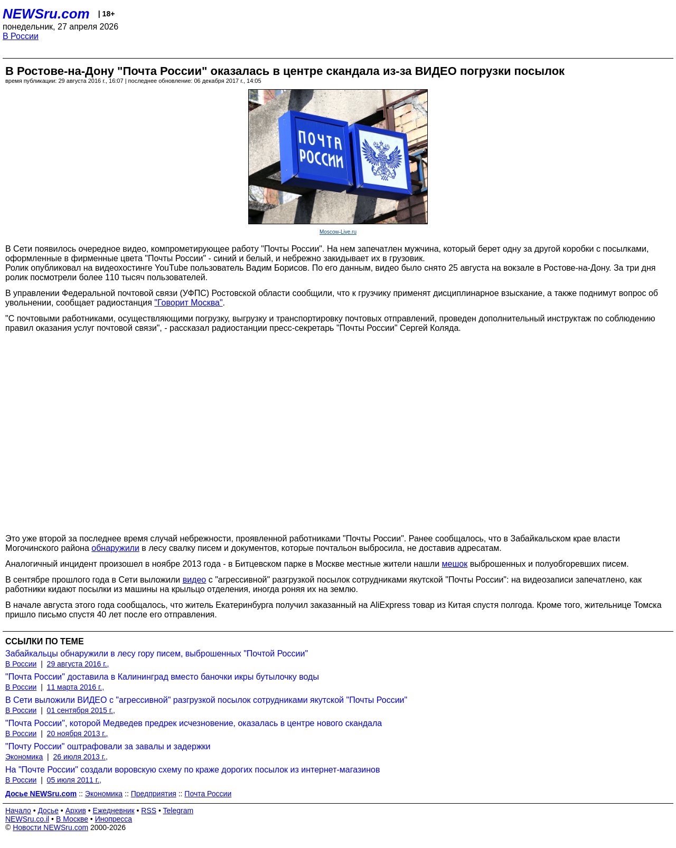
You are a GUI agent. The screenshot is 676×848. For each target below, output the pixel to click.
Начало (18, 810)
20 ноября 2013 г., (77, 733)
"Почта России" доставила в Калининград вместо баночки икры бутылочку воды (162, 676)
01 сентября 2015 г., (81, 710)
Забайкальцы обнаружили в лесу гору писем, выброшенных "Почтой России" (156, 653)
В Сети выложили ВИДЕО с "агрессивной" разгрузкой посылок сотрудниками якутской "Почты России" (206, 699)
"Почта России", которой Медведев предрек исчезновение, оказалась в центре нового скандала (193, 723)
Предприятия (153, 793)
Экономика (24, 756)
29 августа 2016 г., (78, 664)
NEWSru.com (46, 14)
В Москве (72, 819)
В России (21, 36)
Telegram (178, 810)
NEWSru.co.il (27, 819)
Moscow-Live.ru (338, 232)
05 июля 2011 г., (74, 780)
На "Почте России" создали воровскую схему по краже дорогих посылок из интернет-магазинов (192, 769)
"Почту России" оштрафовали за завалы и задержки (108, 746)
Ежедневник (114, 810)
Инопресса (114, 819)
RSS (148, 810)
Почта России (207, 793)
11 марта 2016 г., (76, 687)
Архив (75, 810)
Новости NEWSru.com (50, 827)
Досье (48, 810)
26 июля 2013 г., (80, 756)
